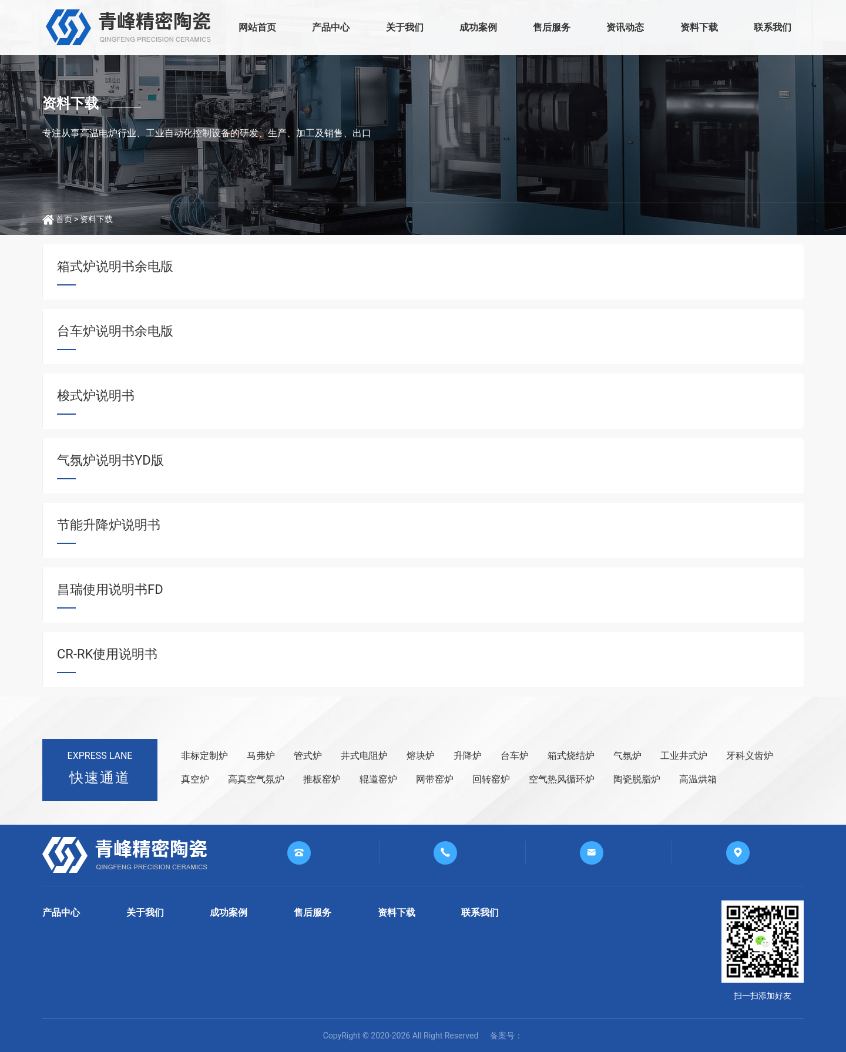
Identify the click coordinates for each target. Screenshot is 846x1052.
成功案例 (478, 27)
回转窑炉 (491, 779)
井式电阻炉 (364, 755)
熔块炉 (421, 755)
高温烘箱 (698, 779)
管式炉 (308, 755)
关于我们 (405, 27)
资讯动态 (625, 27)
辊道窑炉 (378, 779)
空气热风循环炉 (562, 779)
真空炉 (195, 779)
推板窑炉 (322, 779)
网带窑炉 (435, 779)
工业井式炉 (683, 755)
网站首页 (257, 27)
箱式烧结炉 (571, 755)
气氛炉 (627, 755)
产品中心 (331, 27)
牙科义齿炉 (749, 755)
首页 (64, 219)
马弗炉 (261, 755)
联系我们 (772, 27)
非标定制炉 (204, 755)
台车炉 (515, 755)
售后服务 (551, 27)
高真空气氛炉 (256, 779)
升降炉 (468, 755)
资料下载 (699, 27)
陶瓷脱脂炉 (636, 779)
